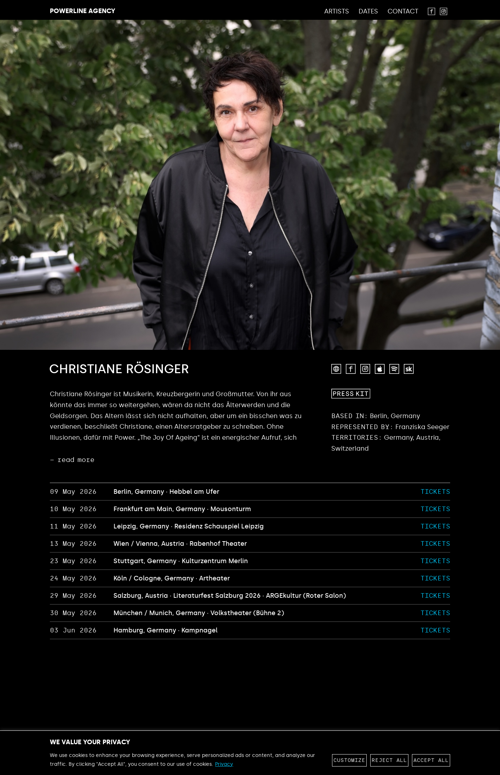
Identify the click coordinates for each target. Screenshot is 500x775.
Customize (349, 760)
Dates (368, 11)
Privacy (224, 764)
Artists (336, 11)
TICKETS (435, 492)
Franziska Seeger (422, 427)
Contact (403, 11)
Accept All (431, 760)
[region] (250, 752)
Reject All (389, 760)
